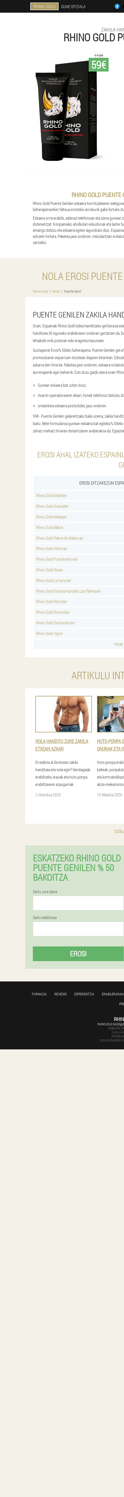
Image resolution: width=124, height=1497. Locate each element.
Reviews (60, 994)
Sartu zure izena (45, 892)
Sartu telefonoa (45, 917)
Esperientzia (84, 994)
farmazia (39, 994)
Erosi (78, 953)
